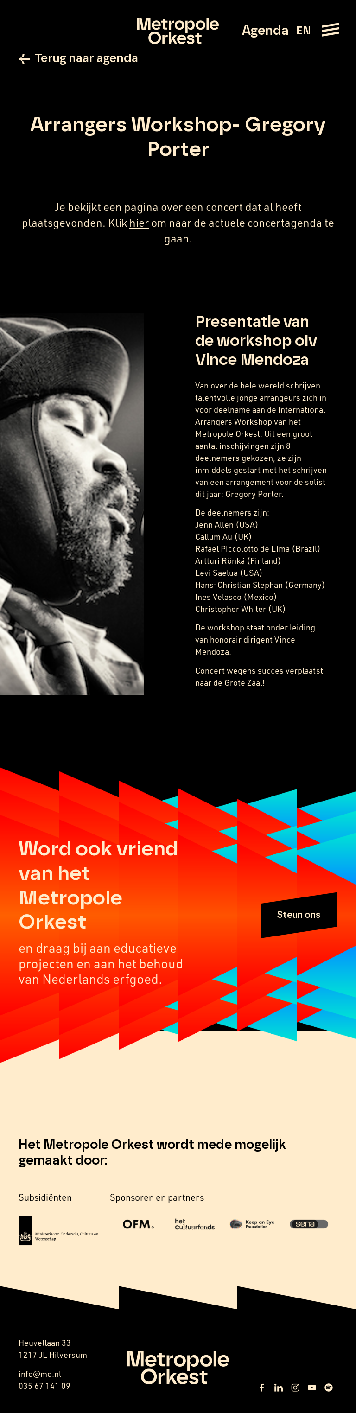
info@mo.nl (40, 1374)
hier (139, 223)
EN (303, 31)
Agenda (265, 31)
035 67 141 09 (44, 1386)
